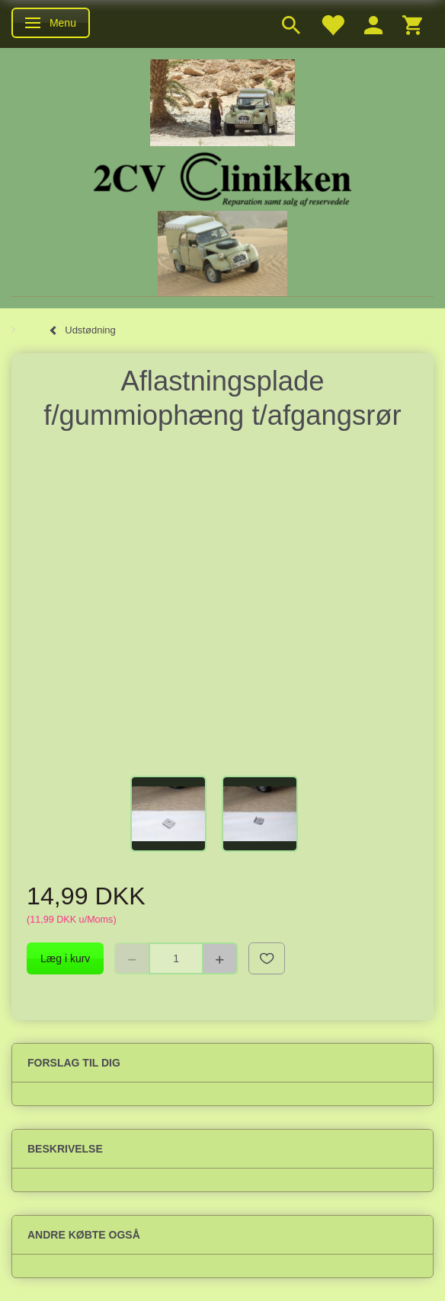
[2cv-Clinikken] (222, 177)
